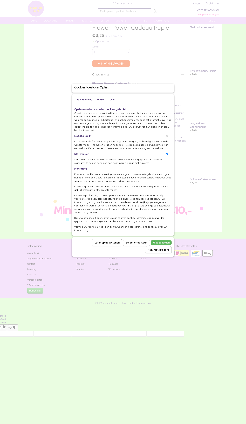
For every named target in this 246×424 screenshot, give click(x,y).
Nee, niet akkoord (158, 257)
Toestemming (84, 107)
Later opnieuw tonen (107, 250)
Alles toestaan (161, 250)
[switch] (167, 144)
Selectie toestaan (136, 250)
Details (101, 107)
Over (112, 107)
